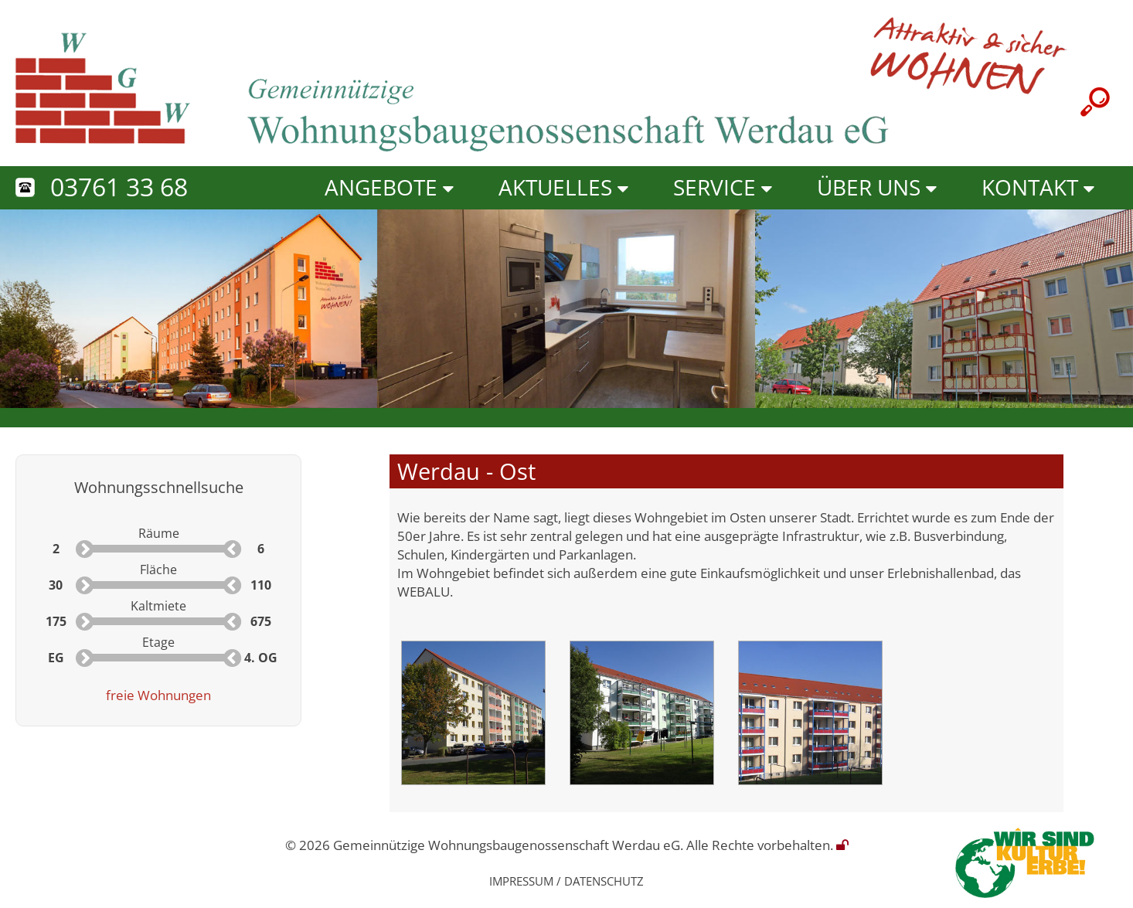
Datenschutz (604, 881)
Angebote (381, 187)
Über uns (868, 187)
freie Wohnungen (158, 694)
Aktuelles (555, 187)
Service (714, 187)
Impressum (521, 881)
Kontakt (1030, 187)
